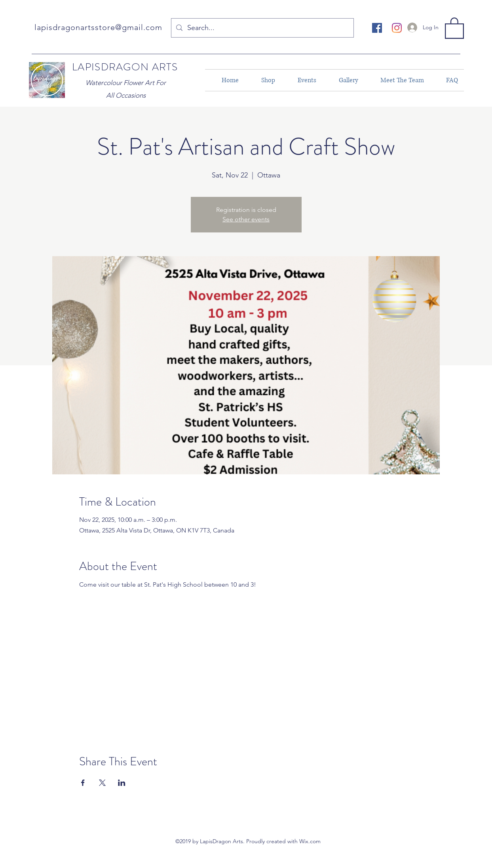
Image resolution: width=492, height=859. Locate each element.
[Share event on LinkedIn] (121, 783)
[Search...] (262, 28)
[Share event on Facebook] (83, 783)
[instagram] (397, 28)
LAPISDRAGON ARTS (125, 67)
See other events (246, 219)
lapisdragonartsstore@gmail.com (98, 27)
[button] (454, 27)
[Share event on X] (102, 783)
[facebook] (377, 28)
